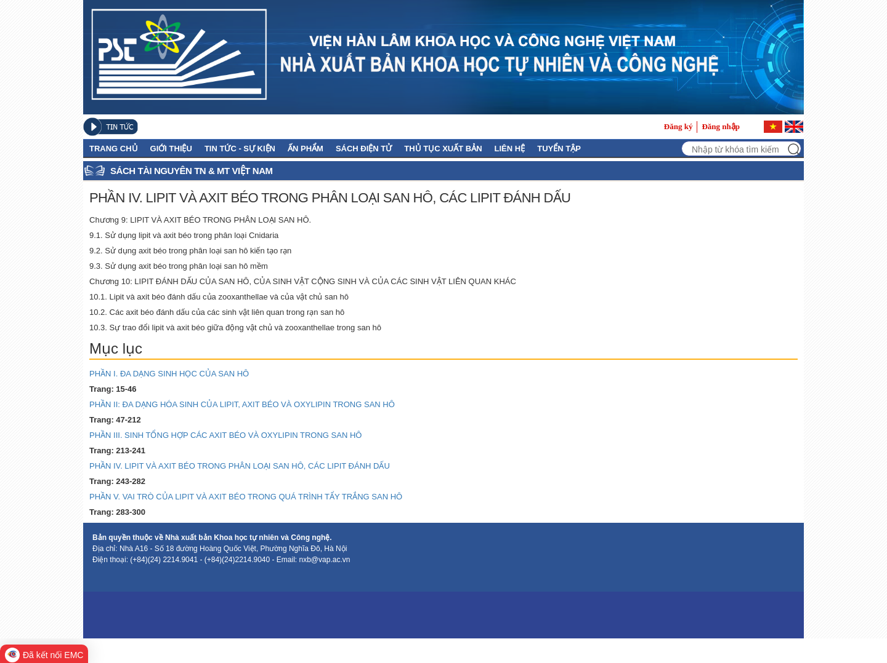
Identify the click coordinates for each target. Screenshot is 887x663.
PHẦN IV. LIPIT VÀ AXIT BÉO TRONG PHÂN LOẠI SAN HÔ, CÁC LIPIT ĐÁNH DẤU (244, 465)
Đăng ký (678, 126)
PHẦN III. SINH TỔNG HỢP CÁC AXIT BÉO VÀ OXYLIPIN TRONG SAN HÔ (230, 435)
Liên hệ (510, 148)
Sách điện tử (364, 148)
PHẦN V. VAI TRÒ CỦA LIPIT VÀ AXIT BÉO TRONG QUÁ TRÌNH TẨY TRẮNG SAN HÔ (250, 496)
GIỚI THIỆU (171, 148)
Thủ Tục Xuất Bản (443, 148)
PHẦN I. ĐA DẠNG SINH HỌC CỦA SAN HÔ (175, 373)
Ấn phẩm (305, 148)
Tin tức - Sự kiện (240, 148)
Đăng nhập (721, 126)
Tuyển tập (559, 148)
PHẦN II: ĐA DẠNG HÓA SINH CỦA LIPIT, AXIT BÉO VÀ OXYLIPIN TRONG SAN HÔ (248, 404)
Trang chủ (113, 148)
